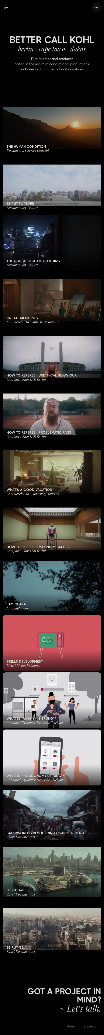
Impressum (91, 1026)
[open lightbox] (52, 128)
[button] (96, 7)
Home (71, 1026)
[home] (6, 7)
